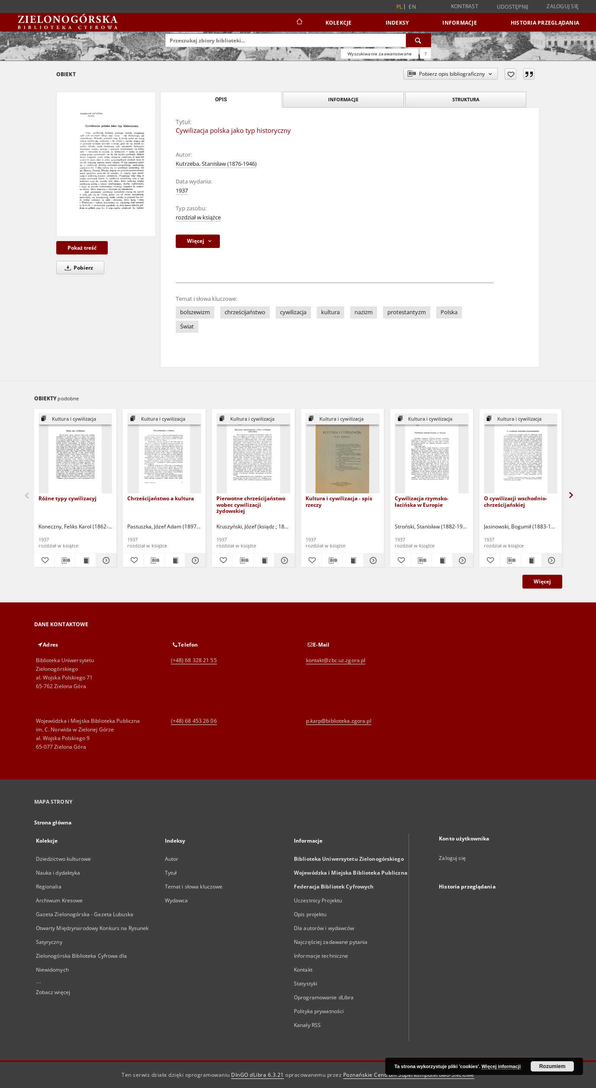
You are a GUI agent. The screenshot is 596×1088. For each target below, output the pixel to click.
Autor (172, 859)
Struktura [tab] (466, 99)
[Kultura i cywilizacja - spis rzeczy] (342, 454)
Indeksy (397, 22)
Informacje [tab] (343, 99)
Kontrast (464, 6)
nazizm (363, 312)
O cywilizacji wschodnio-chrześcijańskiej (515, 501)
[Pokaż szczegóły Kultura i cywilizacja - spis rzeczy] (372, 560)
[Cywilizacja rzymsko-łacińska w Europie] (431, 454)
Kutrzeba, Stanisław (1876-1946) (216, 163)
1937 (182, 190)
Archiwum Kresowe (59, 900)
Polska (449, 312)
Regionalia (48, 886)
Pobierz (77, 268)
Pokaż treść (82, 247)
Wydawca (176, 900)
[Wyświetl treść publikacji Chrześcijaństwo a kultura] (174, 560)
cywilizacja (293, 312)
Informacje (459, 22)
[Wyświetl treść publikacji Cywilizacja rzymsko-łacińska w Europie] (442, 560)
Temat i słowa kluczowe (194, 886)
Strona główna (53, 822)
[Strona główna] (299, 22)
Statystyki (305, 983)
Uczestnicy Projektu (318, 900)
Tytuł (171, 872)
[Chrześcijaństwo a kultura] (164, 454)
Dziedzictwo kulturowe (63, 859)
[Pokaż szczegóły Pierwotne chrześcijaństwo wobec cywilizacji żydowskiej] (283, 560)
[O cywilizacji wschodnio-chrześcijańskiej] (520, 454)
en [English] (412, 7)
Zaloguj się (563, 6)
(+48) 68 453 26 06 (194, 720)
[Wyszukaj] (418, 40)
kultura (330, 312)
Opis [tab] (221, 100)
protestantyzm (406, 312)
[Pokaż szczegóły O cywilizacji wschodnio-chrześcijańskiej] (551, 560)
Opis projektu (310, 914)
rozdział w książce (198, 217)
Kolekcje (338, 22)
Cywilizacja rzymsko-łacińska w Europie (421, 501)
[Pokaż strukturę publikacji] (75, 419)
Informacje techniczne (321, 955)
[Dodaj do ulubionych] (510, 74)
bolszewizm (195, 312)
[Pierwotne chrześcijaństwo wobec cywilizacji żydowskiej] (253, 454)
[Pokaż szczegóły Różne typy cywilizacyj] (105, 560)
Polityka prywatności (319, 1011)
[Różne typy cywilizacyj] (75, 454)
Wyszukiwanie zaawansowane (380, 54)
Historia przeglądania (545, 22)
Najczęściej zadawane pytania (330, 942)
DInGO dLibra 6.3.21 (257, 1074)
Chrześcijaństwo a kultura (160, 498)
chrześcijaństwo (245, 312)
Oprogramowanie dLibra (324, 997)
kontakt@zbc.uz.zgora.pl (336, 660)
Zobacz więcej (53, 992)
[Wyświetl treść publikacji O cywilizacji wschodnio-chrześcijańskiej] (531, 560)
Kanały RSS (307, 1025)
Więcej (542, 581)
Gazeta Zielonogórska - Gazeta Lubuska (84, 914)
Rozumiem (552, 1066)
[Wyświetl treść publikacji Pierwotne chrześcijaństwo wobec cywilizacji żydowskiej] (264, 560)
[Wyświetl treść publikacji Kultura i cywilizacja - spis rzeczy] (353, 560)
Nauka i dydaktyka (58, 872)
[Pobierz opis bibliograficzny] (65, 560)
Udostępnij (512, 6)
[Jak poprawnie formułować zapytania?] (425, 53)
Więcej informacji (501, 1066)
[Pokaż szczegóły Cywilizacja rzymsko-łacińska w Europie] (461, 560)
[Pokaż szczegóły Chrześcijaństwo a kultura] (194, 560)
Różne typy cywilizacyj (68, 498)
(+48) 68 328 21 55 (194, 660)
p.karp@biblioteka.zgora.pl (338, 720)
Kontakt (303, 969)
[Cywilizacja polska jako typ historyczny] (106, 164)
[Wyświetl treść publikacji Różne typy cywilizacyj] (85, 560)
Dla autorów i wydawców (324, 928)
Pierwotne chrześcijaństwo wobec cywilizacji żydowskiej (250, 504)
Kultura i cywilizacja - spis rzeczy (339, 501)
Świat (187, 326)
